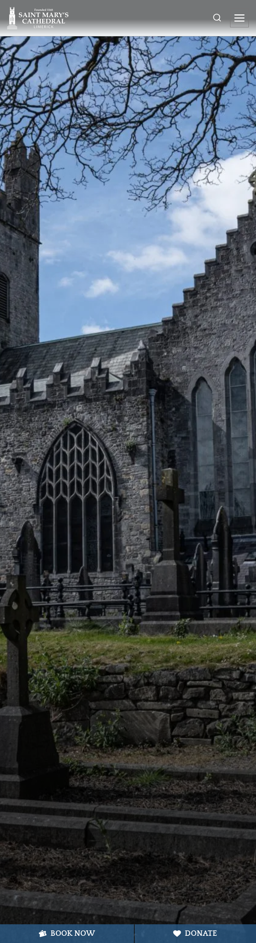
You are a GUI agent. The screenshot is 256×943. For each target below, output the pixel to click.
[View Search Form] (217, 18)
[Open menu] (239, 18)
